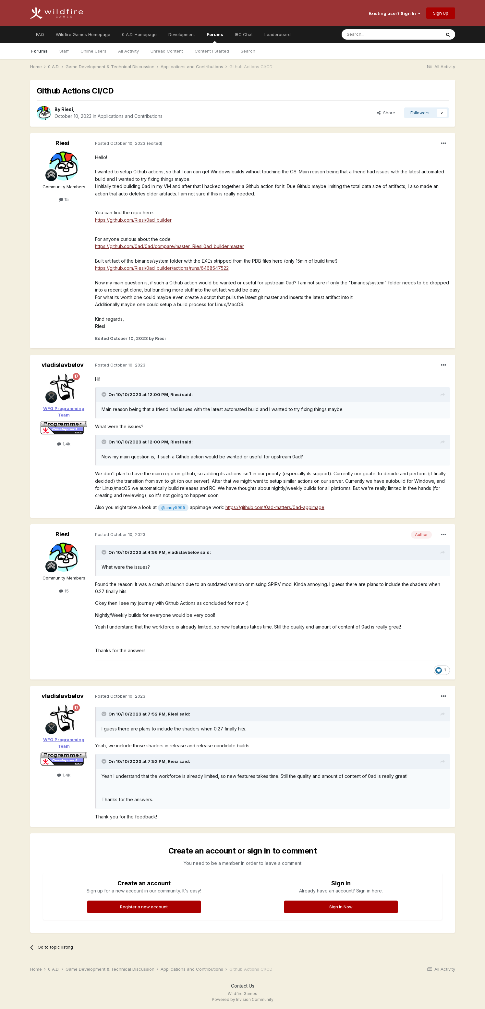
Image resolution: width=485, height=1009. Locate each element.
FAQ (40, 34)
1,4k (63, 443)
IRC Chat (244, 34)
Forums (215, 37)
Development (181, 34)
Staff (64, 51)
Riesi (67, 109)
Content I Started (212, 51)
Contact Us (242, 986)
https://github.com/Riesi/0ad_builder (133, 220)
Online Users (93, 51)
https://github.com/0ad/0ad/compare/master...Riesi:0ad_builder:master (169, 246)
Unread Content (167, 51)
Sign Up (440, 13)
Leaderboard (277, 34)
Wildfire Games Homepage (83, 34)
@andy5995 (173, 507)
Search (248, 51)
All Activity (128, 51)
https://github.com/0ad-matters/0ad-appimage (274, 507)
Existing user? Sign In (394, 13)
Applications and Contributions (130, 116)
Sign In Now (341, 906)
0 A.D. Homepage (139, 34)
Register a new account (144, 906)
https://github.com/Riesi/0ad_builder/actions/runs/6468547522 (162, 268)
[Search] (375, 34)
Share (386, 112)
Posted (120, 143)
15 (64, 199)
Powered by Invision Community (242, 999)
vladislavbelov (63, 364)
